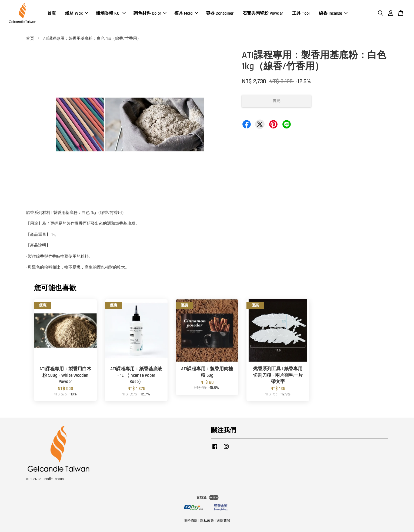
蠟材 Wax (76, 13)
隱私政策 (207, 520)
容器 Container (219, 13)
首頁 (51, 13)
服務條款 (190, 520)
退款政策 (223, 520)
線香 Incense (333, 13)
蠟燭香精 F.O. (111, 13)
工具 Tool (301, 13)
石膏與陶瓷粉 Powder (263, 13)
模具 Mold (186, 13)
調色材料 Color (149, 13)
